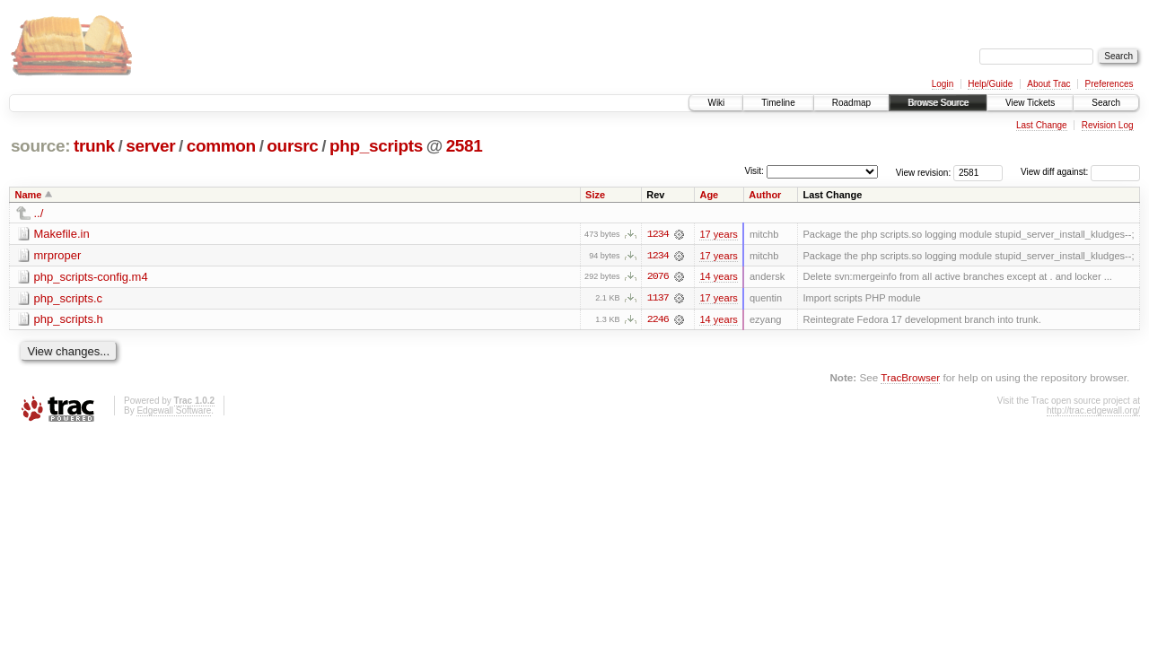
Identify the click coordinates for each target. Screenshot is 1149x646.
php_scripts (376, 145)
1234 (658, 234)
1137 (658, 299)
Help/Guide (990, 84)
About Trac (1048, 84)
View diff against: (1080, 172)
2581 (464, 145)
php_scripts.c (68, 298)
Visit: (754, 171)
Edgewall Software (173, 411)
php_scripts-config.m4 (91, 277)
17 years (718, 234)
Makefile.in (62, 233)
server (150, 145)
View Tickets (1030, 103)
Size (595, 194)
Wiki (715, 103)
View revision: (924, 172)
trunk (94, 145)
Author (765, 194)
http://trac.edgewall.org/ (1093, 411)
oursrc (292, 145)
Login (942, 84)
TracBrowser (910, 378)
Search (1106, 103)
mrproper (58, 255)
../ (39, 213)
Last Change (1041, 125)
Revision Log (1108, 125)
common (221, 145)
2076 (658, 277)
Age (708, 194)
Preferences (1109, 84)
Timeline (777, 103)
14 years (718, 277)
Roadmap (851, 103)
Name (28, 194)
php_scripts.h (68, 320)
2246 (658, 320)
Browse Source (938, 103)
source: (40, 145)
